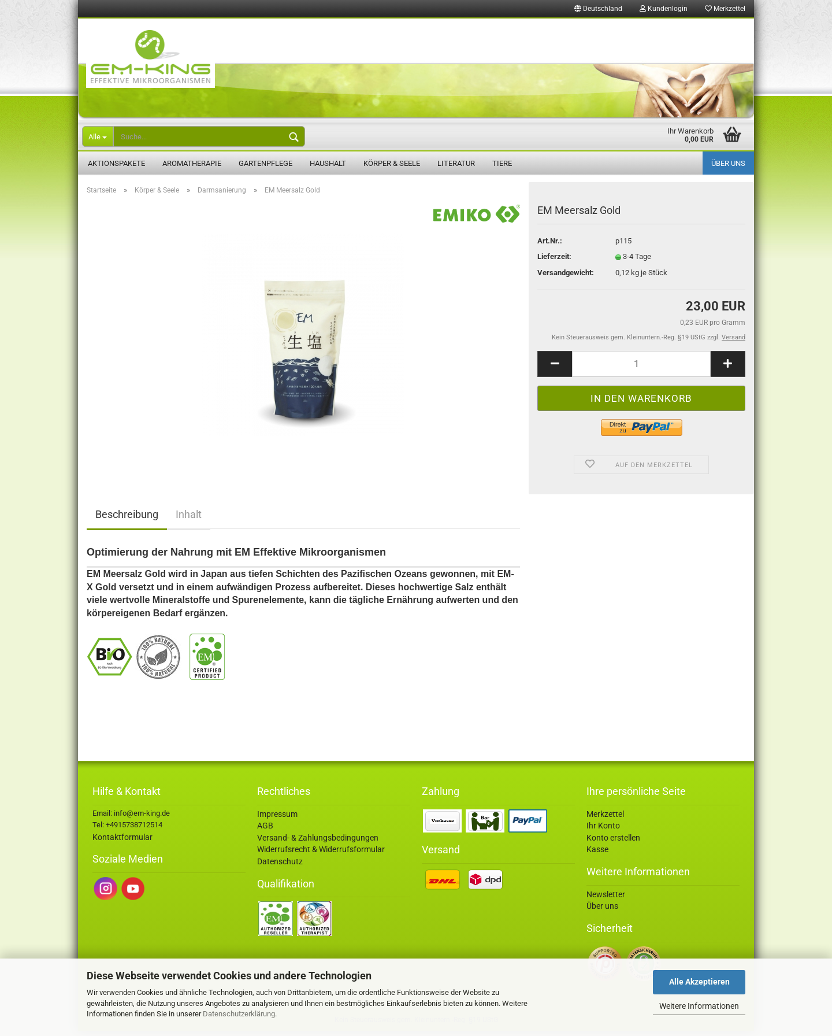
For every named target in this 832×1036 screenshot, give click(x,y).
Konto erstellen (613, 843)
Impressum (277, 819)
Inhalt (189, 520)
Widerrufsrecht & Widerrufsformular (321, 855)
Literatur (456, 163)
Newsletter (605, 899)
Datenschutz (280, 867)
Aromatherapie (191, 163)
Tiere (502, 163)
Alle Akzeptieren (699, 981)
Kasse (597, 855)
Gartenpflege (265, 163)
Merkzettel (725, 9)
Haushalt (328, 163)
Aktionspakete (116, 163)
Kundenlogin (664, 9)
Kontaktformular (122, 842)
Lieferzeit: (554, 262)
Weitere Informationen (699, 1006)
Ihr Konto (603, 831)
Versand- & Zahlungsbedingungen (317, 843)
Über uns (728, 163)
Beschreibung (126, 520)
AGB (265, 831)
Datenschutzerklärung (239, 1013)
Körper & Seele (391, 163)
